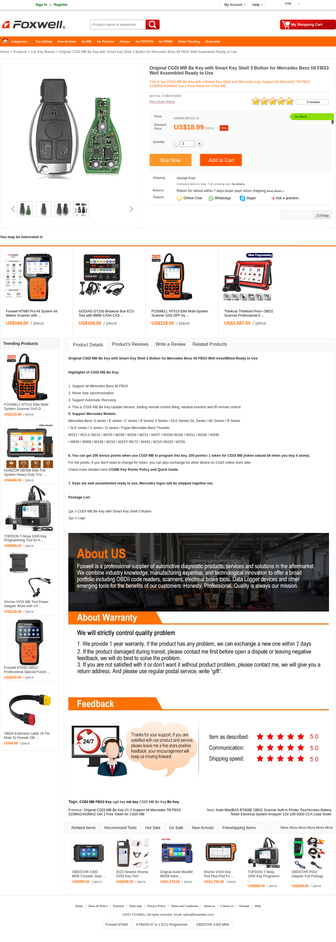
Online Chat (192, 198)
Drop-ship (213, 41)
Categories (19, 41)
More (284, 828)
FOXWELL (139, 914)
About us (209, 906)
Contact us (227, 906)
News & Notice (98, 906)
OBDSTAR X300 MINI (212, 925)
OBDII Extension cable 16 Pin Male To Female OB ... (27, 736)
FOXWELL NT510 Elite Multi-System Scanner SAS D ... (26, 407)
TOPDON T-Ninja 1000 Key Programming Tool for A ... (25, 538)
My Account (233, 5)
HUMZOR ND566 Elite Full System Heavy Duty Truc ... (25, 472)
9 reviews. (314, 102)
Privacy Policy (156, 906)
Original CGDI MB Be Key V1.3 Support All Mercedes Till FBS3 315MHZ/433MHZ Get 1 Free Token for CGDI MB (124, 812)
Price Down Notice (162, 101)
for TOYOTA (144, 41)
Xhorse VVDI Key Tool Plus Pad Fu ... (219, 874)
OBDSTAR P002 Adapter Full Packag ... (307, 876)
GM (114, 470)
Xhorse (125, 41)
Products (20, 52)
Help (255, 5)
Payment (118, 906)
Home (7, 41)
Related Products (210, 344)
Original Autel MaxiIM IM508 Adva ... (176, 874)
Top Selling (44, 41)
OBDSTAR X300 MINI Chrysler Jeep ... (89, 874)
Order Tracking (189, 41)
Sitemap (244, 906)
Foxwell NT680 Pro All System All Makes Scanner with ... (31, 313)
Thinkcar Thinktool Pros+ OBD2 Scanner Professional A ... (248, 313)
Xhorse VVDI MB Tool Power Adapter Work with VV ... (26, 604)
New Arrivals (66, 41)
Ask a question (287, 198)
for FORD (165, 41)
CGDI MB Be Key (152, 802)
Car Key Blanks (43, 52)
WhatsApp (222, 198)
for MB (87, 41)
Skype (250, 198)
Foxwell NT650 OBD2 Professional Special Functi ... (27, 670)
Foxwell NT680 (117, 925)
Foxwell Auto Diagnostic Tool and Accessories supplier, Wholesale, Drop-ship (45, 25)
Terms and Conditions (184, 906)
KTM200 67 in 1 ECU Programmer (162, 925)
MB (227, 358)
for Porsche (105, 41)
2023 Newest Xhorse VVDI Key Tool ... (132, 874)
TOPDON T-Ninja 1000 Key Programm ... (263, 876)
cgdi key (119, 802)
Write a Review (171, 344)
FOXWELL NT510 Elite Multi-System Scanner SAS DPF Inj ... (179, 313)
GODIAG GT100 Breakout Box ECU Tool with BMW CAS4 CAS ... (106, 313)
